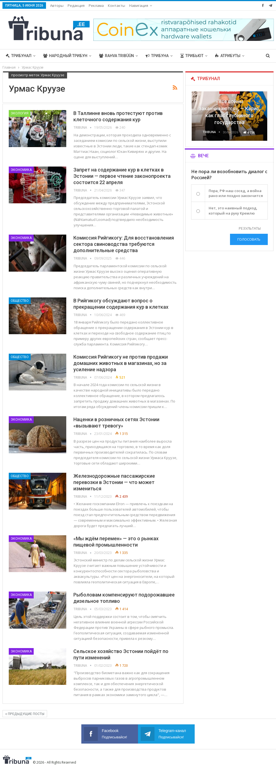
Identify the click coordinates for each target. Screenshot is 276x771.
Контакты (116, 5)
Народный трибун (65, 56)
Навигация (138, 5)
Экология (19, 113)
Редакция (76, 5)
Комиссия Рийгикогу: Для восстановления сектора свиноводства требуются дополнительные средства (123, 244)
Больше (223, 56)
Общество (20, 301)
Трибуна (157, 56)
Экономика (21, 170)
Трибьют (191, 56)
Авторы (57, 5)
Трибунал (18, 56)
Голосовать (248, 239)
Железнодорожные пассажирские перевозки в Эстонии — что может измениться (114, 482)
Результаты (250, 228)
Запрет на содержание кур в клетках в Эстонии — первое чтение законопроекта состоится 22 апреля (122, 176)
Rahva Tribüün (116, 56)
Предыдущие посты (24, 714)
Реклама (96, 5)
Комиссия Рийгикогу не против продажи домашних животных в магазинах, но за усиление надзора (120, 363)
